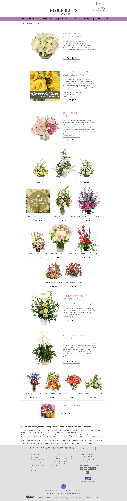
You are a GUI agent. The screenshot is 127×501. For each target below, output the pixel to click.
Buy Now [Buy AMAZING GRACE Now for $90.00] (73, 397)
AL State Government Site (71, 493)
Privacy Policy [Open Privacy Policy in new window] (78, 497)
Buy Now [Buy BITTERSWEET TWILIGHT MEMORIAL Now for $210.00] (53, 286)
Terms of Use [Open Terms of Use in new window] (68, 498)
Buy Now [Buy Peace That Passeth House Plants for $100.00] (72, 361)
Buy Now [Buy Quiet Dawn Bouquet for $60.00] (72, 139)
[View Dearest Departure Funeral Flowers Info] (73, 271)
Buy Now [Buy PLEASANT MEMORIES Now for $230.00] (88, 220)
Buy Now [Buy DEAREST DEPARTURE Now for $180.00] (73, 286)
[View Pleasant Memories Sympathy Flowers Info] (89, 201)
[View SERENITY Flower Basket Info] (93, 381)
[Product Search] (94, 24)
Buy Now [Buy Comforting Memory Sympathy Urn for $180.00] (72, 320)
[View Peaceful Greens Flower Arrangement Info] (63, 201)
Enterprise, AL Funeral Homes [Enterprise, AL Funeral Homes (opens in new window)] (55, 490)
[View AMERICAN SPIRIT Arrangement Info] (33, 381)
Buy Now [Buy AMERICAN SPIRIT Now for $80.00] (33, 397)
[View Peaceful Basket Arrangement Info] (86, 167)
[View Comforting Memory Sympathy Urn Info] (46, 308)
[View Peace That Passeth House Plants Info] (46, 348)
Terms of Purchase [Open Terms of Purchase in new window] (91, 497)
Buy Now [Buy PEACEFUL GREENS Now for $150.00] (63, 220)
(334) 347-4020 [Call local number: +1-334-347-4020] (101, 10)
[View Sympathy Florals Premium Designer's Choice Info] (38, 201)
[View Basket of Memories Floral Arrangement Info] (38, 242)
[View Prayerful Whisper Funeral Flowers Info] (40, 167)
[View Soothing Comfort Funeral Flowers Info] (63, 163)
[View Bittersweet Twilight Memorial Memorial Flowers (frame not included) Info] (53, 271)
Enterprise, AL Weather (54, 493)
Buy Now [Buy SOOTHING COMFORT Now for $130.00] (63, 183)
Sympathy (64, 19)
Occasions (76, 19)
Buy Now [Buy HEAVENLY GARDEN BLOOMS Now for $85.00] (61, 257)
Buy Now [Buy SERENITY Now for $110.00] (93, 397)
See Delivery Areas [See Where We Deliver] (86, 448)
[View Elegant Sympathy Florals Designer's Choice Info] (46, 86)
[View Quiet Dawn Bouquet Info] (46, 126)
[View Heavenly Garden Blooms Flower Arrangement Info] (61, 238)
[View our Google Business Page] (63, 488)
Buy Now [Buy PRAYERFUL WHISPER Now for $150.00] (40, 183)
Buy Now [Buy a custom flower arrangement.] (65, 413)
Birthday (53, 19)
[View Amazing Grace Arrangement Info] (73, 381)
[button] (100, 3)
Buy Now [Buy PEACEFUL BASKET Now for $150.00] (86, 183)
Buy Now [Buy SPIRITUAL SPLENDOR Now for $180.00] (53, 397)
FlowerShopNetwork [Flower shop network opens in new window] (64, 497)
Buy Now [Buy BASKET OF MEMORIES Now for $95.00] (38, 257)
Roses (45, 19)
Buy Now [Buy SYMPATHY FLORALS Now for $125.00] (38, 220)
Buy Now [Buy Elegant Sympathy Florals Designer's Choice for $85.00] (72, 100)
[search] (104, 24)
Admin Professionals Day (30, 19)
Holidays (88, 19)
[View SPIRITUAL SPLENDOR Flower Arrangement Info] (53, 381)
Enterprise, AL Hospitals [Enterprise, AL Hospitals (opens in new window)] (73, 490)
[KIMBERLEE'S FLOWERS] (63, 9)
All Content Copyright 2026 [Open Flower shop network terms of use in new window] (47, 497)
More (107, 19)
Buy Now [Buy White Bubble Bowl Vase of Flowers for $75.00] (72, 57)
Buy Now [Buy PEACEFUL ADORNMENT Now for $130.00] (86, 257)
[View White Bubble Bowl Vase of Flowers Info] (46, 45)
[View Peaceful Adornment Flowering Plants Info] (86, 238)
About (98, 19)
